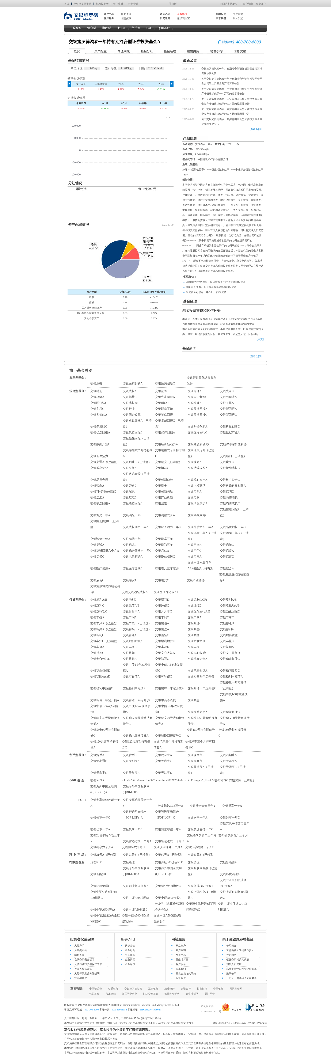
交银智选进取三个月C (169, 841)
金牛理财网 (192, 993)
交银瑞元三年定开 (167, 568)
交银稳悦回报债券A (136, 735)
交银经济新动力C (199, 444)
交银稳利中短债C (101, 688)
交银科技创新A (198, 426)
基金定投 (130, 964)
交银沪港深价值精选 (233, 444)
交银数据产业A (230, 432)
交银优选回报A (100, 432)
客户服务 (181, 964)
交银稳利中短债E (134, 688)
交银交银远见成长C (166, 592)
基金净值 (182, 14)
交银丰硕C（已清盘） (137, 623)
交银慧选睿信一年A (168, 829)
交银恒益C (162, 468)
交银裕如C (97, 652)
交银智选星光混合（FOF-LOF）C (167, 814)
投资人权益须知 (83, 968)
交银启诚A (97, 544)
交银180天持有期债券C (232, 732)
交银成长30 (130, 403)
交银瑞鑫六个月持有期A (137, 453)
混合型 (91, 28)
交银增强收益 (229, 635)
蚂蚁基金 (94, 993)
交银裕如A (227, 647)
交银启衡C (227, 544)
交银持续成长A (198, 468)
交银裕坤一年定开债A (169, 688)
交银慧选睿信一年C (200, 829)
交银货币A (97, 755)
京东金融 (111, 993)
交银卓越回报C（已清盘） (169, 423)
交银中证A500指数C (168, 897)
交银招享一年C (100, 817)
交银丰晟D (162, 647)
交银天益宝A (131, 772)
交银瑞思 (129, 491)
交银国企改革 (132, 414)
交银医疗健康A (100, 568)
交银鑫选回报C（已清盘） (104, 524)
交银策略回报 (164, 414)
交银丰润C (162, 617)
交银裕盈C (194, 629)
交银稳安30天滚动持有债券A (105, 720)
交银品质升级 (99, 479)
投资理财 (165, 18)
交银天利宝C (163, 761)
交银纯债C (162, 605)
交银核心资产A (198, 479)
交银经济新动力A (166, 444)
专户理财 (118, 3)
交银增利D (162, 599)
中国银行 (218, 988)
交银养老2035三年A (170, 805)
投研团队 (231, 954)
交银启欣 (193, 497)
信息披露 (126, 18)
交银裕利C (97, 635)
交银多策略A (98, 414)
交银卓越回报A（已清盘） (137, 423)
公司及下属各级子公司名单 (241, 978)
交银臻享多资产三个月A (201, 838)
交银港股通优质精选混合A (234, 577)
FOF (149, 28)
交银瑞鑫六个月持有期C (170, 453)
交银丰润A (130, 617)
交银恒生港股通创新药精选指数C (201, 906)
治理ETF (96, 862)
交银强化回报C (230, 611)
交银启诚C (130, 544)
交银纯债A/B (131, 605)
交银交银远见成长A (135, 592)
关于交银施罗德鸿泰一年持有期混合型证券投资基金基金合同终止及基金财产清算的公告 (231, 81)
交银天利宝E (196, 761)
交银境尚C (227, 462)
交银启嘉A (195, 556)
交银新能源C (98, 874)
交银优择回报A (165, 432)
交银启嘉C (227, 556)
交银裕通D (227, 623)
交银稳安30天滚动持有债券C (137, 720)
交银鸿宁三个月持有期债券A (168, 744)
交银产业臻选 (196, 580)
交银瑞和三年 (164, 544)
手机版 (173, 3)
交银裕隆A (130, 635)
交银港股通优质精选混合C (105, 589)
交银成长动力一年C (168, 527)
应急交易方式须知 (186, 973)
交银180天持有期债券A (201, 732)
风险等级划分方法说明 (87, 973)
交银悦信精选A (133, 556)
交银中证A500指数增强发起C (167, 918)
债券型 (121, 28)
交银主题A (227, 403)
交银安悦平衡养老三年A (235, 826)
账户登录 (248, 3)
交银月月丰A (131, 611)
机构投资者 (102, 3)
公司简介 (231, 945)
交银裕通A (162, 623)
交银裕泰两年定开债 (201, 676)
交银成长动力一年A (136, 527)
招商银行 (202, 988)
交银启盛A (227, 550)
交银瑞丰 (161, 485)
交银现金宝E (196, 755)
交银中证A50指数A (102, 909)
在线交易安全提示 (84, 959)
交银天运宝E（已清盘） (233, 769)
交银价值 (193, 862)
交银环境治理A (230, 874)
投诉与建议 (80, 978)
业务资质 (181, 978)
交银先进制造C (197, 397)
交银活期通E (98, 761)
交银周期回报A (198, 408)
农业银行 (169, 988)
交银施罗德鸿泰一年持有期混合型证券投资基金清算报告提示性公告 (231, 71)
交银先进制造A (165, 397)
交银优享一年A (100, 829)
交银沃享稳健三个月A (168, 847)
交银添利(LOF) (197, 599)
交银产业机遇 (164, 497)
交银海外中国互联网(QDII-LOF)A (103, 789)
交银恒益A (130, 468)
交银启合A (227, 568)
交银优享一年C (132, 829)
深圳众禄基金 (150, 993)
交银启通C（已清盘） (137, 462)
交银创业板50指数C (168, 886)
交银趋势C (130, 397)
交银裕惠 (193, 700)
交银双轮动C (98, 611)
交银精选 (96, 391)
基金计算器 (182, 959)
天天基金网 (235, 988)
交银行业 (129, 408)
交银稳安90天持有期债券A (235, 720)
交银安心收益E (100, 658)
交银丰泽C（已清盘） (104, 641)
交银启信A (162, 550)
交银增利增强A (133, 641)
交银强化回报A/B (199, 611)
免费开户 (261, 3)
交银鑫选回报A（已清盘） (234, 512)
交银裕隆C (162, 635)
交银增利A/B (98, 599)
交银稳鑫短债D (100, 670)
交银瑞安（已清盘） (168, 462)
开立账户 (181, 945)
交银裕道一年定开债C (137, 700)
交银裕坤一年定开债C (202, 688)
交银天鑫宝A (228, 761)
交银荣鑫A (97, 485)
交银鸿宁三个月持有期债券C (200, 744)
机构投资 (221, 14)
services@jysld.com (150, 1009)
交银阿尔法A (228, 397)
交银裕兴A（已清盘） (104, 629)
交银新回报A (228, 408)
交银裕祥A (130, 658)
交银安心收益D (230, 652)
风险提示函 (80, 950)
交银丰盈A (97, 617)
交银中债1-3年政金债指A (234, 697)
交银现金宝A (163, 755)
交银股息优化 (99, 468)
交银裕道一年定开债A (104, 700)
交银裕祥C (162, 658)
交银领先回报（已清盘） (136, 441)
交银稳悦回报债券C (168, 735)
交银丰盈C (227, 641)
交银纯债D (195, 605)
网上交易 (181, 954)
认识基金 (130, 945)
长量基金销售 (172, 993)
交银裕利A (227, 629)
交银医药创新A (133, 383)
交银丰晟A (97, 647)
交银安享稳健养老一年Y (137, 802)
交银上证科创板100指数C (234, 894)
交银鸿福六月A (165, 515)
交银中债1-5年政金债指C (169, 709)
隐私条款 (79, 954)
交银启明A (195, 491)
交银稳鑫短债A (198, 658)
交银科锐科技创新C (103, 491)
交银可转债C (163, 676)
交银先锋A (195, 391)
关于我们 (221, 18)
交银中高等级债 (165, 700)
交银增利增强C (165, 641)
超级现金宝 (183, 18)
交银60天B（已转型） (202, 854)
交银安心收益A (165, 652)
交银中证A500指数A (136, 897)
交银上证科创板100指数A (202, 894)
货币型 (136, 28)
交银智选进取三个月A (137, 841)
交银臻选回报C (132, 503)
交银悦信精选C (165, 556)
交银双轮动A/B (230, 605)
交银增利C (130, 599)
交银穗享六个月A (101, 847)
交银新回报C (228, 414)
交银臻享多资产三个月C (233, 838)
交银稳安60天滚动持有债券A (170, 720)
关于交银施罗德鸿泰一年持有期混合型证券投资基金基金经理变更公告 (231, 121)
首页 (66, 3)
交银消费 (96, 383)
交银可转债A (131, 676)
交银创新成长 (164, 479)
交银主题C (97, 408)
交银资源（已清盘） (242, 780)
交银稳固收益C (230, 670)
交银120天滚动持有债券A (104, 744)
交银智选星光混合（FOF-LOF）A (135, 814)
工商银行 (153, 988)
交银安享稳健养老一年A (105, 802)
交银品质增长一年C (233, 527)
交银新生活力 (99, 456)
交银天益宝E (163, 772)
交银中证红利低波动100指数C (103, 894)
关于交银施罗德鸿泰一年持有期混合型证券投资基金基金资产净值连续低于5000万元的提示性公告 (231, 101)
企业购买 (130, 959)
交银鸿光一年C (132, 515)
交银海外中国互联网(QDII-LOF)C (136, 789)
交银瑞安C (162, 580)
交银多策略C (98, 426)
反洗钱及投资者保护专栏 (88, 964)
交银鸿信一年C (132, 538)
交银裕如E (130, 652)
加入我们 (238, 18)
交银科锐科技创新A (233, 485)
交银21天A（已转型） (104, 854)
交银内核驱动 (196, 485)
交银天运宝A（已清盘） (200, 769)
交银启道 (161, 503)
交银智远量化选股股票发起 (201, 380)
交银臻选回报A (100, 503)
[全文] (260, 339)
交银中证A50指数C (135, 909)
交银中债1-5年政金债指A (137, 709)
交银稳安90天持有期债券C (105, 732)
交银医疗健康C (132, 568)
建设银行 (186, 988)
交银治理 (129, 862)
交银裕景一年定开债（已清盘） (233, 685)
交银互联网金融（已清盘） (202, 871)
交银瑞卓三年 (164, 538)
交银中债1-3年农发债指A (137, 667)
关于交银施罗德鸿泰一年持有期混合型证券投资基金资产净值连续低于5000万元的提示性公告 (231, 91)
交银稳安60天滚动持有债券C (202, 720)
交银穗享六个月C (133, 847)
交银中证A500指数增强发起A (135, 918)
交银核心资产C (230, 479)
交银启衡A (195, 544)
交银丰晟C (130, 647)
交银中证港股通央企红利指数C (105, 918)
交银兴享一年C (230, 817)
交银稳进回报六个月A (104, 550)
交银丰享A (195, 617)
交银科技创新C (230, 426)
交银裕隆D (195, 635)
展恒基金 (210, 993)
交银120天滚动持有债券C (136, 744)
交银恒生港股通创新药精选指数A (169, 906)
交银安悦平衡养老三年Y (105, 838)
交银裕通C (194, 623)
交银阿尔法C (98, 403)
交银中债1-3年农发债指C (169, 667)
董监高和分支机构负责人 (240, 950)
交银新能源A (228, 862)
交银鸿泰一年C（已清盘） (234, 535)
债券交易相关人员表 (237, 959)
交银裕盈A (162, 629)
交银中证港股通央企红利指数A (232, 906)
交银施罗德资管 (82, 3)
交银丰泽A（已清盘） (104, 623)
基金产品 (165, 14)
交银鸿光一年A (100, 515)
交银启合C (97, 580)
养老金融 (133, 3)
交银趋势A (97, 397)
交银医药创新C (165, 383)
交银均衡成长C (230, 503)
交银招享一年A (232, 805)
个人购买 (130, 954)
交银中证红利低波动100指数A (233, 883)
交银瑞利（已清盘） (233, 456)
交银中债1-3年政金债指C (104, 709)
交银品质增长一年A (200, 527)
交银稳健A (195, 403)
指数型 (106, 28)
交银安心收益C (197, 652)
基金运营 (130, 950)
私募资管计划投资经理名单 (241, 968)
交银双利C (97, 605)
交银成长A (130, 391)
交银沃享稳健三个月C (199, 847)
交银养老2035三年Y (203, 805)
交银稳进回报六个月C (137, 550)
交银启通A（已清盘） (104, 462)
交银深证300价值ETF (169, 862)
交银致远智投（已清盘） (136, 476)
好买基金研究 (129, 993)
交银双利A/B (228, 599)
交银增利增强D (198, 641)
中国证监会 (95, 988)
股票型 (76, 28)
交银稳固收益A (198, 670)
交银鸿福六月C (197, 515)
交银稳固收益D (100, 676)
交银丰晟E (194, 647)
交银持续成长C (230, 468)
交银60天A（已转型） (169, 854)
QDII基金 (164, 28)
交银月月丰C (163, 611)
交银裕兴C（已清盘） (137, 629)
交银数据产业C (100, 444)
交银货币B (130, 755)
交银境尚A (195, 462)
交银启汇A (97, 497)
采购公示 (231, 973)
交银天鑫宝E (98, 772)
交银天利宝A (131, 761)
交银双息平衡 (164, 408)
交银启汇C (130, 497)
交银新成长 (162, 403)
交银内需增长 (229, 497)
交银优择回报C (197, 432)
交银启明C (227, 491)
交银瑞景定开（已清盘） (201, 453)
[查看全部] (256, 129)
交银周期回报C (197, 414)
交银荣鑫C (130, 485)
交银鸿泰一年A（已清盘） (202, 535)
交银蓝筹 (161, 391)
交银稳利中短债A (231, 676)
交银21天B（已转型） (137, 854)
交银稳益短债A (198, 712)
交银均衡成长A (198, 503)
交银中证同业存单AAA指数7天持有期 (200, 565)
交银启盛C (97, 556)
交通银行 (113, 988)
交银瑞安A (130, 580)
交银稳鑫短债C (230, 658)
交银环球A (97, 780)
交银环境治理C (100, 886)
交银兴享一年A (198, 817)
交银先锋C (227, 391)
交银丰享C (227, 617)
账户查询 (126, 14)
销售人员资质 (233, 964)
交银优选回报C (132, 432)
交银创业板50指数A (136, 886)
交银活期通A (228, 755)
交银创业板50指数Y (200, 886)
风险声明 (79, 945)
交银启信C (194, 550)
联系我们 (181, 968)
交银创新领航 (164, 491)
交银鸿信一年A (100, 538)
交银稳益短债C (230, 712)
